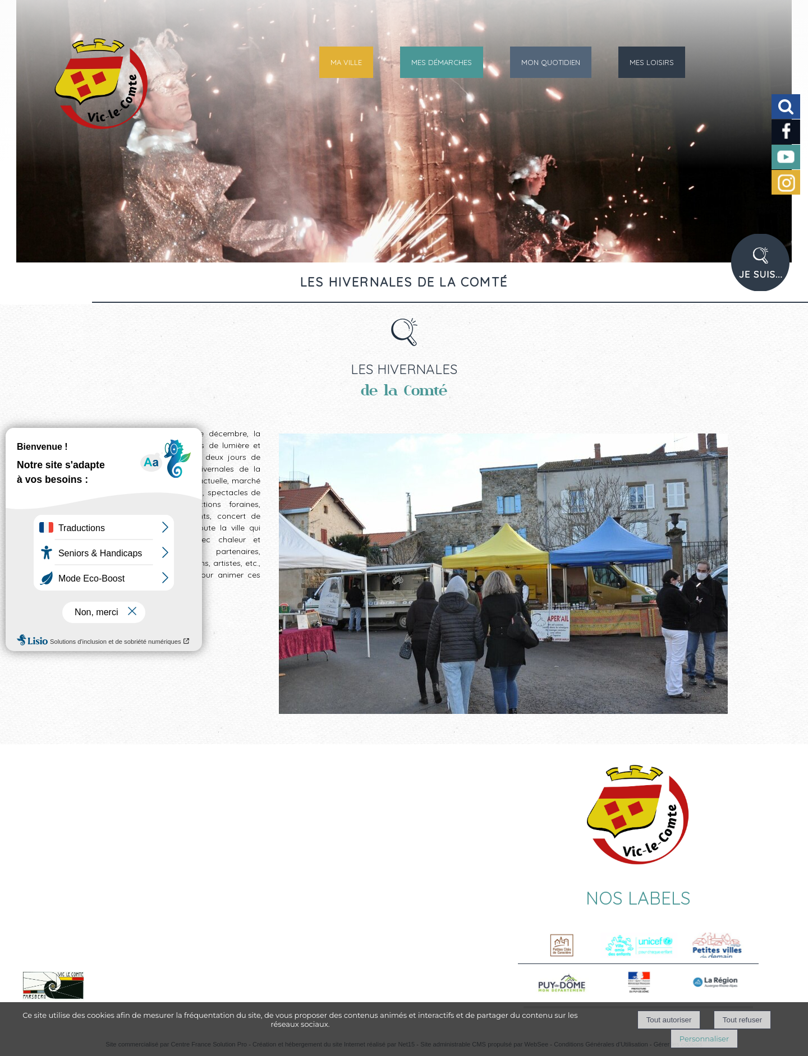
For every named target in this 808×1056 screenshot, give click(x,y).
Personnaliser (704, 1038)
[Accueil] (75, 92)
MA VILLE (346, 62)
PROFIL (764, 269)
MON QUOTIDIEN (550, 62)
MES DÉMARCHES (441, 62)
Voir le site (135, 998)
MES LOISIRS (652, 62)
